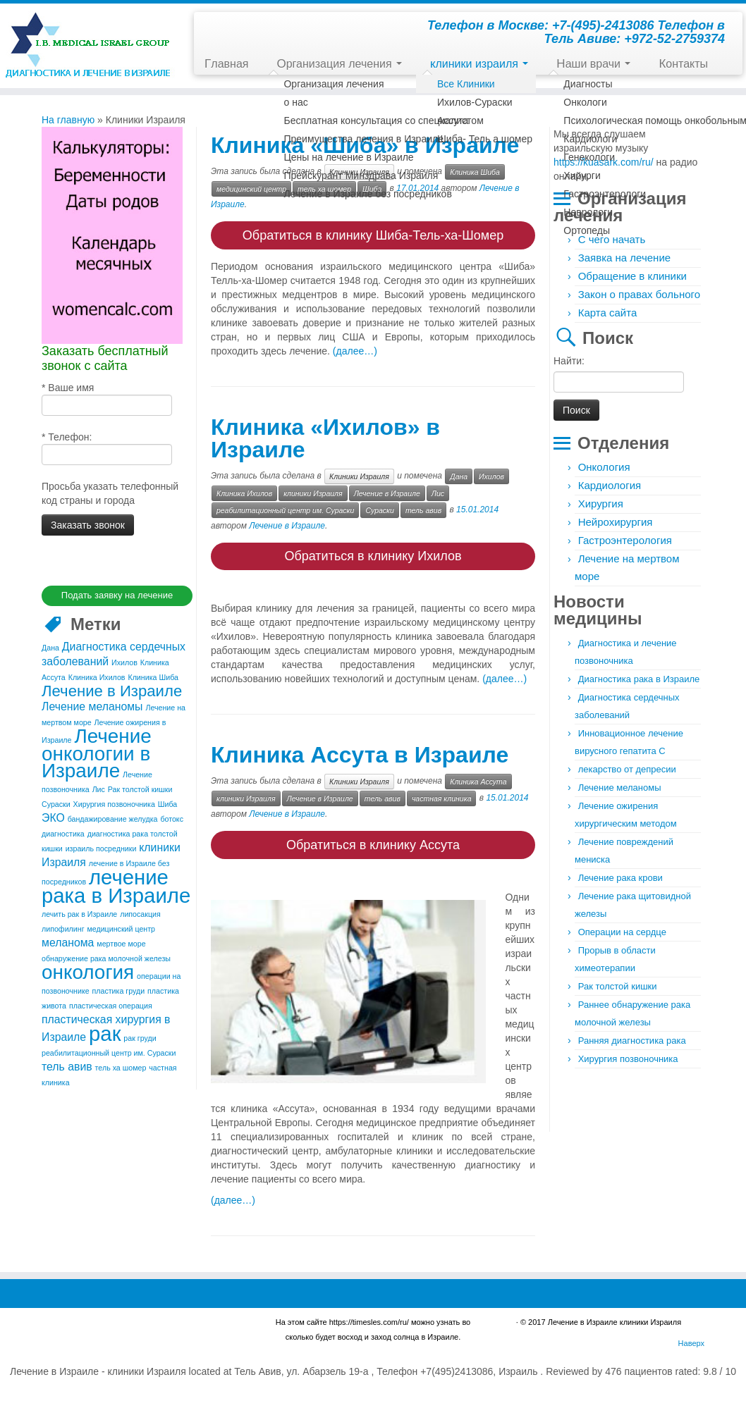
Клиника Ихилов (97, 675)
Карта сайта (607, 313)
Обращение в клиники (632, 276)
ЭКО (53, 816)
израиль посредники (101, 846)
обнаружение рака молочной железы (106, 956)
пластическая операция (110, 1003)
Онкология (604, 467)
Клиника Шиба (153, 675)
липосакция (140, 912)
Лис (98, 787)
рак (105, 1031)
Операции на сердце (622, 932)
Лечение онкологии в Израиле (97, 751)
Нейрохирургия (615, 522)
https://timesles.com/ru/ (369, 1314)
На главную (68, 119)
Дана (50, 645)
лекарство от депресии (627, 769)
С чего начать (612, 239)
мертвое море (121, 941)
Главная (226, 63)
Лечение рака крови (620, 877)
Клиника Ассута (478, 776)
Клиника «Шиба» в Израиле (365, 145)
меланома (68, 940)
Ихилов (124, 660)
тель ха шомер (121, 1065)
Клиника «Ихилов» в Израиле (325, 435)
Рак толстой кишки (140, 787)
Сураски (56, 802)
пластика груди (118, 989)
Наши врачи (593, 63)
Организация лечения (339, 63)
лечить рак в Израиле (79, 912)
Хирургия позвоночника (114, 802)
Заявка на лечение (624, 258)
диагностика (63, 831)
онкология (88, 970)
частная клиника (442, 793)
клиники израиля (479, 63)
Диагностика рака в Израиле (639, 679)
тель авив (67, 1064)
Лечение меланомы (92, 704)
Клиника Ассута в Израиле (359, 750)
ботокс (171, 817)
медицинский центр (121, 926)
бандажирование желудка (113, 817)
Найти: (569, 360)
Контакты (683, 63)
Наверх (691, 1335)
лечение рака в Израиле (116, 884)
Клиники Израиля (359, 172)
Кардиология (609, 485)
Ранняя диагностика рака (632, 1040)
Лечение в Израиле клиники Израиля (614, 1314)
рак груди (139, 1036)
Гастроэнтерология (625, 540)
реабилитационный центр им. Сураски (109, 1051)
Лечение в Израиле (112, 689)
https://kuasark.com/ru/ (604, 162)
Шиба (168, 802)
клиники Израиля (313, 490)
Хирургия (600, 504)
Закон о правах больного (639, 294)
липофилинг (63, 926)
